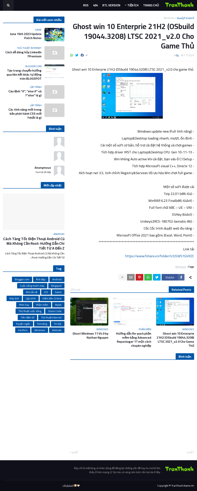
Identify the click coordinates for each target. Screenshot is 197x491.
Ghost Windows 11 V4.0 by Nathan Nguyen (90, 336)
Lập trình (31, 298)
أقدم (75, 452)
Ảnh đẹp (41, 279)
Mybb (58, 304)
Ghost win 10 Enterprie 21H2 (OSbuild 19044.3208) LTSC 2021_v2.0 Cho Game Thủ (175, 339)
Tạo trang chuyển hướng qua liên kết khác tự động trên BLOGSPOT (24, 74)
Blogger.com (22, 279)
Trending (42, 323)
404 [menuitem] (95, 5)
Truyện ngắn (23, 323)
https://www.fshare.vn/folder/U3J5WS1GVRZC (159, 256)
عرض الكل (75, 289)
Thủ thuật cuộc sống (29, 311)
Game (58, 292)
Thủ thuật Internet (51, 317)
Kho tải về (31, 292)
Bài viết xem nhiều (49, 20)
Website (57, 330)
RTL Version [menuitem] (111, 5)
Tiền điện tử (27, 317)
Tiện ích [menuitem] (133, 5)
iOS (46, 292)
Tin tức (58, 323)
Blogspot (56, 285)
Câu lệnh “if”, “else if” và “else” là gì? (25, 93)
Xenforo (23, 330)
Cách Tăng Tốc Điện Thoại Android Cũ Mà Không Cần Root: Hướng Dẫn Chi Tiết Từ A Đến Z (33, 243)
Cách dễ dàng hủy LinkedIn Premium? (23, 54)
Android (57, 279)
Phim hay (24, 304)
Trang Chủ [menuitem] (151, 5)
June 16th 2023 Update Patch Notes (26, 36)
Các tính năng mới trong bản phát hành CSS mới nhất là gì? (25, 113)
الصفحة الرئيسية (185, 18)
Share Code (55, 311)
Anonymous (43, 168)
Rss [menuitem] (85, 5)
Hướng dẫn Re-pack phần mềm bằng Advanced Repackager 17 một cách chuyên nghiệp (133, 339)
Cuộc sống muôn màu (32, 285)
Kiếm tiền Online (52, 298)
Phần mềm (42, 304)
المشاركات (69, 485)
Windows (169, 18)
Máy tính (14, 298)
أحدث (189, 452)
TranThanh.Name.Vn (182, 485)
